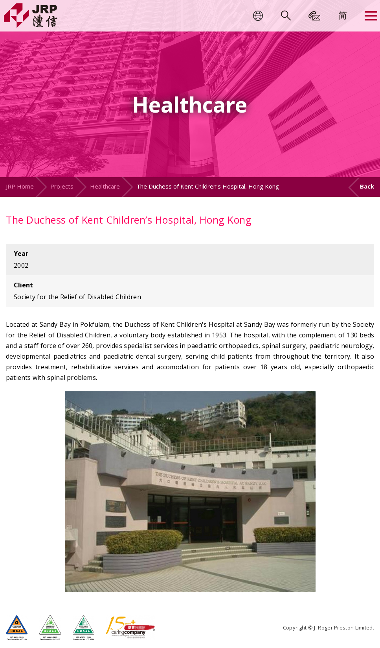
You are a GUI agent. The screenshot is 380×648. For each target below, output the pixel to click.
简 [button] (342, 15)
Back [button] (367, 186)
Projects (61, 186)
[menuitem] (342, 15)
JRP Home (20, 186)
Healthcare (105, 186)
